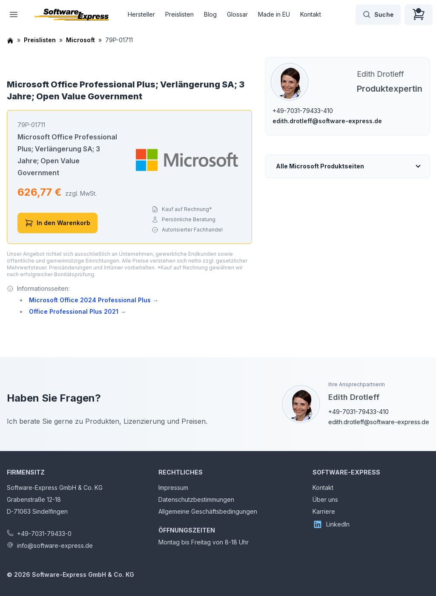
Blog (210, 14)
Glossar (237, 14)
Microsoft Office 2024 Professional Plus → (93, 300)
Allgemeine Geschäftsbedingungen (207, 511)
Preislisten (179, 14)
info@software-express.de (55, 545)
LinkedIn (331, 524)
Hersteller (141, 14)
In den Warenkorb (57, 223)
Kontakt (310, 14)
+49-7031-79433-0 (44, 533)
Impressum (173, 487)
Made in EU (274, 14)
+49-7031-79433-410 (302, 110)
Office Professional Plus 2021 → (77, 311)
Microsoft (80, 39)
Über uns (325, 499)
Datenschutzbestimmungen (196, 499)
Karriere (324, 511)
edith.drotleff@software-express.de (327, 120)
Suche (378, 14)
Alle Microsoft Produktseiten (320, 166)
